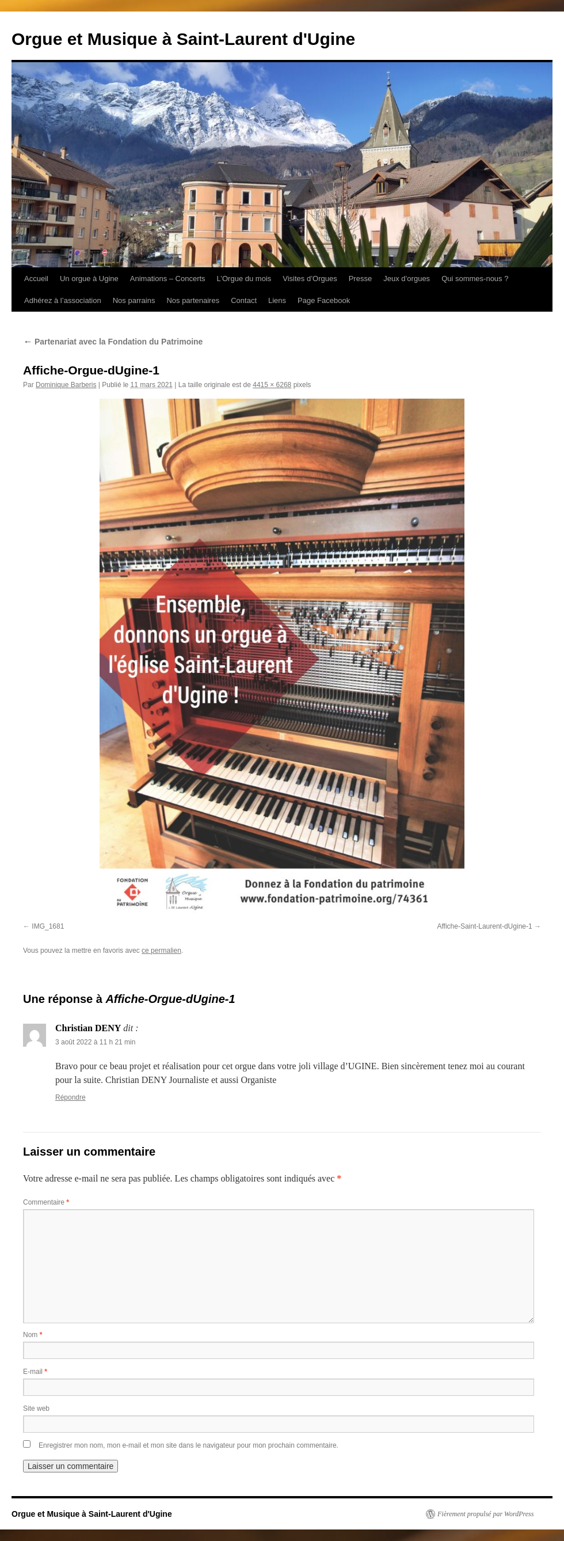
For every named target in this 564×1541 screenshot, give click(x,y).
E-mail (35, 1372)
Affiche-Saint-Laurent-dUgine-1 (484, 926)
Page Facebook (324, 300)
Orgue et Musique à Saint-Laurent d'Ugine (183, 38)
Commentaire (46, 1202)
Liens (277, 300)
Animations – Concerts (167, 278)
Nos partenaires (192, 300)
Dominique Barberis (66, 385)
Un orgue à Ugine (89, 278)
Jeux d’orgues (406, 278)
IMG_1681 (48, 926)
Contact (244, 300)
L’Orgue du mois (244, 278)
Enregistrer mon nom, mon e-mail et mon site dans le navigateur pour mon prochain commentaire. (188, 1445)
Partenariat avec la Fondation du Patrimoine (113, 341)
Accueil (36, 278)
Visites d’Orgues (310, 278)
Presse (360, 278)
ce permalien (161, 950)
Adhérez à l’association (62, 300)
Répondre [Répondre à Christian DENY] (70, 1097)
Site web (36, 1408)
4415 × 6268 (272, 385)
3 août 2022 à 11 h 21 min (95, 1042)
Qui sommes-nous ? (474, 278)
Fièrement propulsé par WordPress (485, 1514)
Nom (32, 1335)
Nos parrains (134, 300)
